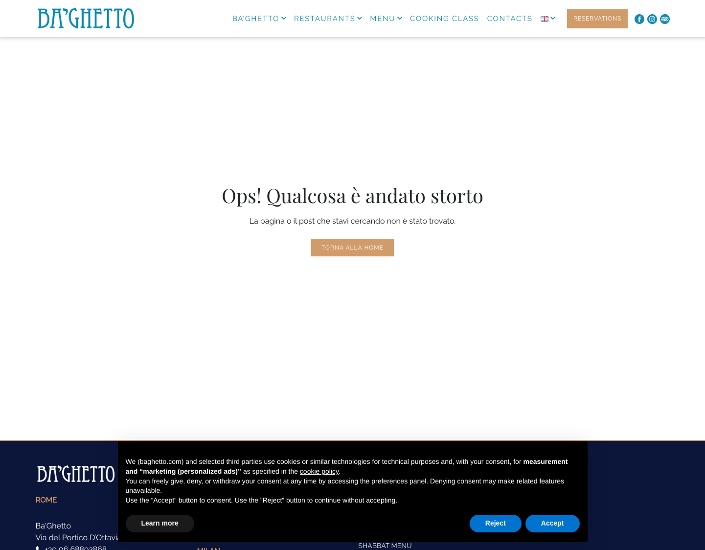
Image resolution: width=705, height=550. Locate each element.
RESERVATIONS (597, 18)
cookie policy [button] (319, 471)
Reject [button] (495, 523)
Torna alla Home (352, 247)
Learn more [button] (160, 523)
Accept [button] (552, 523)
